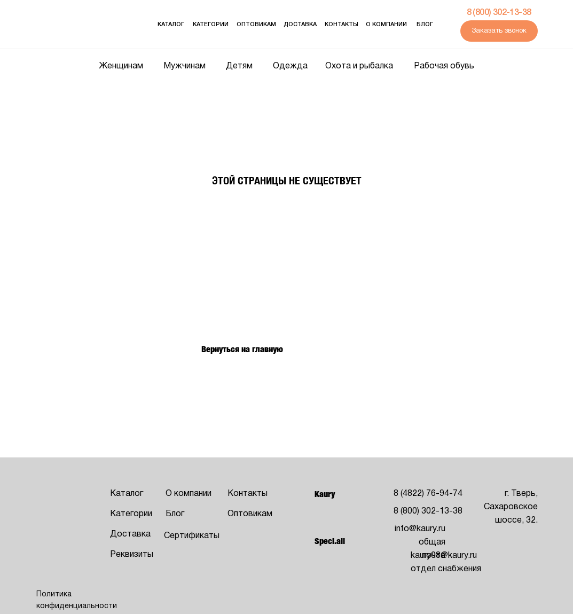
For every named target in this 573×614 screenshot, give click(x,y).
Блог (425, 24)
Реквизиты (131, 554)
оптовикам (256, 24)
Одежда (290, 66)
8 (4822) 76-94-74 (428, 494)
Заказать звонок (499, 31)
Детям (239, 66)
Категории (211, 24)
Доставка (300, 24)
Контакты (341, 24)
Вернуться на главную (242, 349)
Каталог (171, 24)
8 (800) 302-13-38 (499, 13)
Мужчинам (184, 66)
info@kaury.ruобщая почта (420, 542)
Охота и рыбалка (359, 66)
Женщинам (121, 66)
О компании (386, 24)
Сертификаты (191, 536)
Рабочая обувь (444, 66)
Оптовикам (249, 514)
